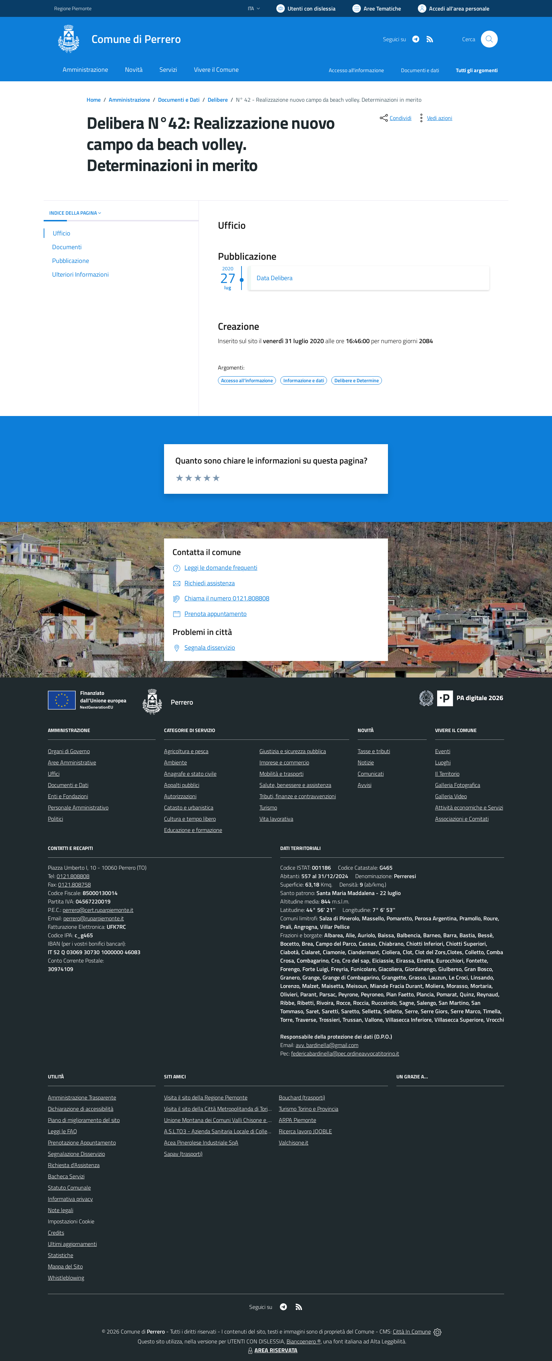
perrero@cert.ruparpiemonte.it (98, 910)
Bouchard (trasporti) (302, 1097)
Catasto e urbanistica (188, 807)
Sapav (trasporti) (183, 1153)
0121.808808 (73, 876)
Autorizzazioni (180, 796)
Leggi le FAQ (62, 1131)
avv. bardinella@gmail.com (327, 1045)
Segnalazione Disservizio (76, 1153)
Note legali (60, 1210)
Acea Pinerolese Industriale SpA (201, 1142)
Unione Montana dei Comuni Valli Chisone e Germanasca (230, 1120)
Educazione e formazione (193, 830)
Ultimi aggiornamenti (72, 1244)
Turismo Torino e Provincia (308, 1108)
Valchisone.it (293, 1142)
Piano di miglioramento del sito (84, 1120)
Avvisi (364, 785)
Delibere (218, 99)
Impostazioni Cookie (71, 1221)
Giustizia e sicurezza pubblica (292, 751)
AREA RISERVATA (271, 1350)
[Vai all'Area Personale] (453, 8)
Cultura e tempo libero (190, 818)
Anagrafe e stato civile (190, 773)
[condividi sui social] (395, 118)
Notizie (366, 762)
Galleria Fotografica (457, 785)
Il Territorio (447, 773)
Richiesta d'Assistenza (74, 1165)
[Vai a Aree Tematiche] (376, 8)
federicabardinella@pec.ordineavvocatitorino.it (345, 1053)
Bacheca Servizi (66, 1176)
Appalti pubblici (181, 785)
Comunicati (371, 773)
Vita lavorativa (276, 818)
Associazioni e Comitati (462, 818)
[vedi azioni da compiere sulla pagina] (434, 118)
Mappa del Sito (65, 1266)
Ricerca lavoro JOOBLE (305, 1131)
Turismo (268, 807)
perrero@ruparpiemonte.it (93, 918)
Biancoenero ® (304, 1341)
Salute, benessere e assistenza (295, 785)
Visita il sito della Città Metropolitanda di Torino (219, 1108)
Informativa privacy (70, 1199)
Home (94, 99)
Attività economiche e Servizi (469, 807)
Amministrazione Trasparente (82, 1097)
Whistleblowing (66, 1277)
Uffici (53, 773)
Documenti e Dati (179, 99)
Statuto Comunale (69, 1187)
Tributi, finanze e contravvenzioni (297, 796)
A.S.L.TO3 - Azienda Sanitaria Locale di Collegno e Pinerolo (232, 1131)
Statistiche (60, 1255)
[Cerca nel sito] (489, 39)
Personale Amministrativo (78, 807)
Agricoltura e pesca (186, 751)
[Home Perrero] (117, 39)
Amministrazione (129, 99)
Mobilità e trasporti (281, 773)
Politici (55, 818)
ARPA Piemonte (297, 1120)
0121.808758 (74, 884)
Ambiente (175, 762)
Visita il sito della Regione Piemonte (205, 1097)
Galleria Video (451, 796)
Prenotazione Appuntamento (82, 1142)
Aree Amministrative (72, 762)
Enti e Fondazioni (68, 796)
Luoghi (443, 762)
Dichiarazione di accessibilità (80, 1108)
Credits (56, 1232)
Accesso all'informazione (356, 70)
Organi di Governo (69, 751)
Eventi (442, 751)
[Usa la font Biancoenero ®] (306, 8)
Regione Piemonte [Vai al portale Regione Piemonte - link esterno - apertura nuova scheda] (73, 8)
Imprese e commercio (284, 762)
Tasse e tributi (374, 751)
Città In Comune (412, 1331)
